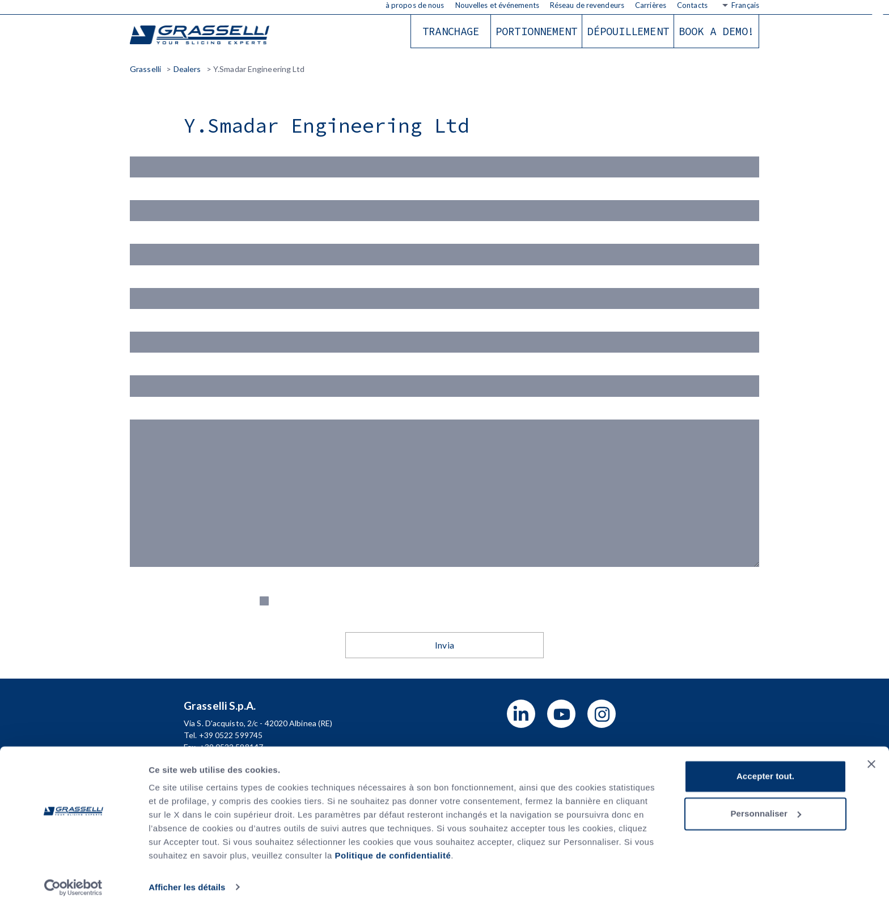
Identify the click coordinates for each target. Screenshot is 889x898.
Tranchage (450, 31)
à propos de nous (415, 5)
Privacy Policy (602, 618)
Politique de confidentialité (393, 844)
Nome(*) (444, 158)
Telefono (444, 389)
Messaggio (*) (444, 511)
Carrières (650, 5)
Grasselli (201, 35)
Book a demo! (716, 31)
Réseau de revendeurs (587, 5)
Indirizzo (444, 343)
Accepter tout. (765, 765)
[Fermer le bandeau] (871, 753)
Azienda (444, 297)
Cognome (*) (444, 204)
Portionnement (536, 31)
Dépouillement (627, 31)
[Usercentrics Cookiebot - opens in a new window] (73, 875)
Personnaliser (765, 802)
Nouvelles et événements (497, 5)
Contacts (692, 5)
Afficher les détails (187, 875)
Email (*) (444, 251)
